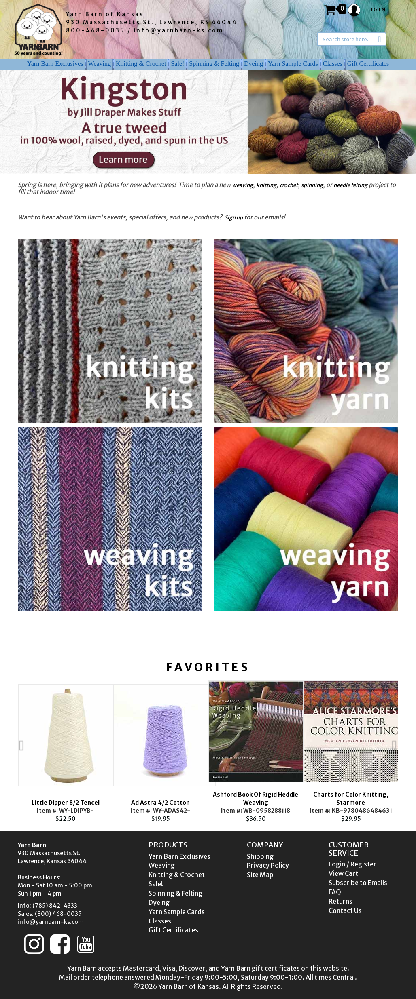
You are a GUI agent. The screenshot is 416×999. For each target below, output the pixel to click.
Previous (6, 751)
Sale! (177, 63)
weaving (242, 185)
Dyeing (253, 63)
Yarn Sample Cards (293, 63)
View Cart (343, 873)
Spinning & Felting (214, 63)
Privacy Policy (268, 865)
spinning (312, 185)
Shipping (260, 856)
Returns (340, 901)
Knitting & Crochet (141, 63)
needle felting (350, 185)
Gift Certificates (368, 63)
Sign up (234, 217)
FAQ (335, 892)
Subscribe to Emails (358, 883)
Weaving (99, 63)
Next (410, 751)
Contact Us (345, 910)
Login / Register (352, 864)
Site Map (260, 874)
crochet (289, 185)
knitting (266, 185)
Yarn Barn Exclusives (55, 63)
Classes (332, 63)
